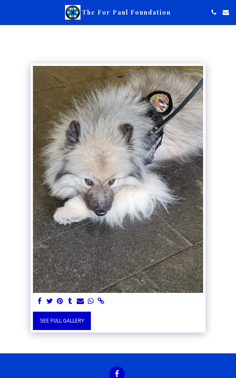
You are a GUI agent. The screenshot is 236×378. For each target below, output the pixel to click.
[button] (9, 12)
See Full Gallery (62, 320)
